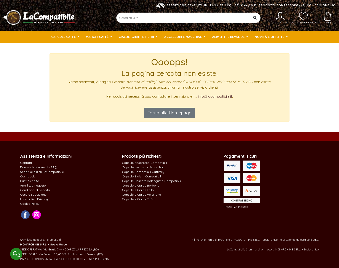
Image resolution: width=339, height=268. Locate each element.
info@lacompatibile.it (215, 96)
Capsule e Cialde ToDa (138, 199)
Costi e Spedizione (33, 195)
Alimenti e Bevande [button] (228, 37)
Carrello (328, 18)
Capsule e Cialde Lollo (138, 190)
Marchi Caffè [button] (97, 37)
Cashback (27, 176)
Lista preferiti (303, 18)
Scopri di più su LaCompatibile (42, 172)
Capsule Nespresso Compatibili (144, 163)
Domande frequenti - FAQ (38, 167)
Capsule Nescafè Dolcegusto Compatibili (151, 181)
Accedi (280, 18)
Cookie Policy (30, 204)
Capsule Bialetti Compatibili (142, 176)
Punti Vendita (29, 181)
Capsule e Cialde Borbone (140, 185)
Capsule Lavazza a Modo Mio (143, 167)
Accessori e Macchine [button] (183, 37)
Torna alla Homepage (169, 112)
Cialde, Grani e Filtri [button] (137, 37)
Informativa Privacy (34, 199)
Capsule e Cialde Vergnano (141, 195)
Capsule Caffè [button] (64, 37)
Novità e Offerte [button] (270, 37)
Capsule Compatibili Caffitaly (143, 172)
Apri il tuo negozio (33, 185)
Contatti (26, 163)
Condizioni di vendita (35, 190)
